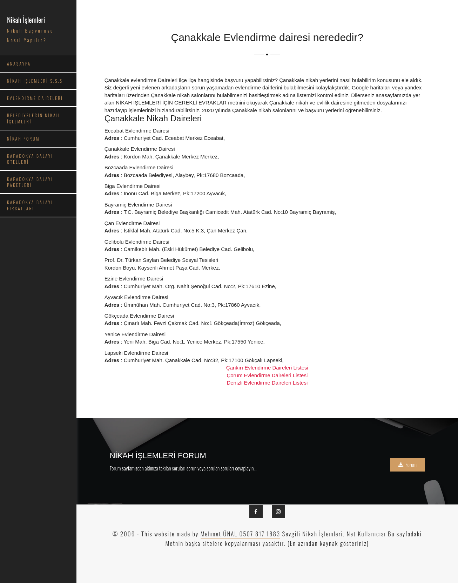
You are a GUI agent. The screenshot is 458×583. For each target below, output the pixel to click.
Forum (407, 464)
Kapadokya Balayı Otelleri (30, 159)
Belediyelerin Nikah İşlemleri (33, 118)
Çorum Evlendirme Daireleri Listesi (267, 375)
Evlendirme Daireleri (35, 98)
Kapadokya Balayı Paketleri (30, 182)
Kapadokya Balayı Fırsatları (30, 205)
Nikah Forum (23, 139)
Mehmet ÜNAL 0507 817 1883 (240, 533)
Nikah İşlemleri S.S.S (35, 81)
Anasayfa (19, 64)
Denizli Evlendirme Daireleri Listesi (267, 383)
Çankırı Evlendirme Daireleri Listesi (267, 368)
